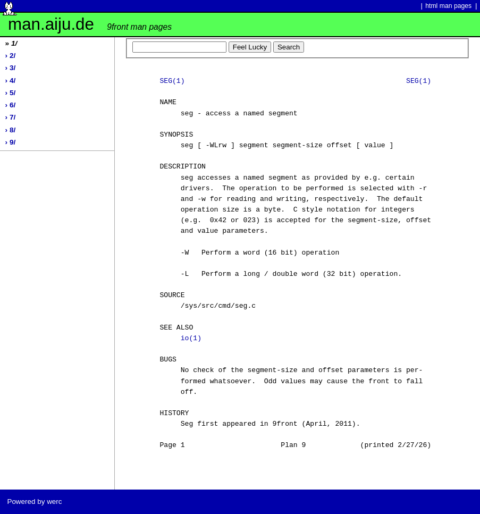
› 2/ (10, 56)
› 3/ (10, 68)
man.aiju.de (90, 24)
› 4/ (10, 81)
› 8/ (10, 130)
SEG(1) (171, 81)
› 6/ (10, 105)
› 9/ (10, 142)
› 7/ (10, 117)
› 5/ (10, 93)
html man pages (448, 6)
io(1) (191, 338)
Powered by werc (34, 501)
